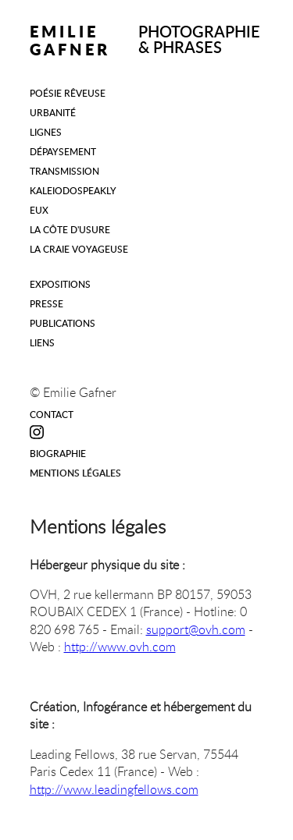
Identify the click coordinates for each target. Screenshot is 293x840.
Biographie (58, 453)
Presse (46, 303)
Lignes (46, 132)
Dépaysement (63, 151)
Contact (51, 414)
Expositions (60, 284)
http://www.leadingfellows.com (114, 789)
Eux (39, 210)
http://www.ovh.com (120, 646)
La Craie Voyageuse (79, 249)
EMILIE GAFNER (70, 40)
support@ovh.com (195, 629)
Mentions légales (75, 473)
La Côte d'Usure (70, 229)
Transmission (64, 171)
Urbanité (53, 112)
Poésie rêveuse (67, 93)
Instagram (37, 432)
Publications (62, 323)
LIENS (42, 342)
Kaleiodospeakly (73, 190)
